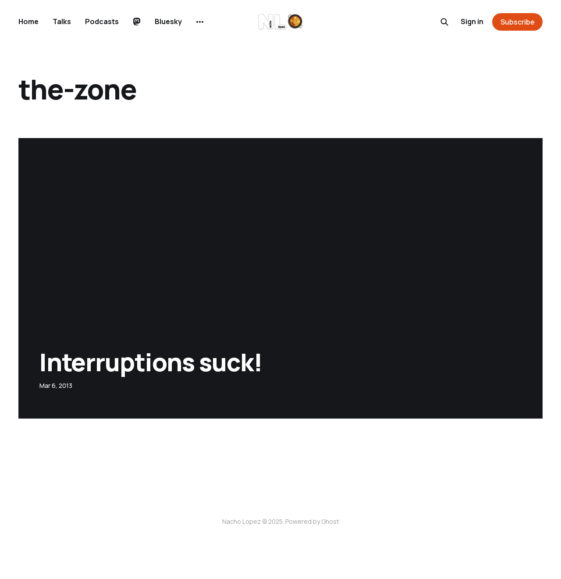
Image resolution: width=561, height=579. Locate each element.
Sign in (472, 21)
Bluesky (168, 21)
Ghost (330, 521)
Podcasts (102, 21)
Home (28, 21)
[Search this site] (444, 21)
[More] (199, 21)
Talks (62, 21)
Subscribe (518, 22)
